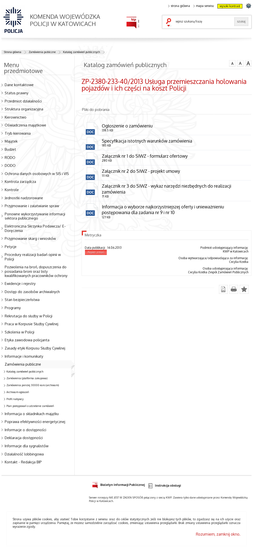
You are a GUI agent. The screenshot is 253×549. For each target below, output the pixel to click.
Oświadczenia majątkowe (25, 125)
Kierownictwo (15, 117)
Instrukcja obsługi (164, 485)
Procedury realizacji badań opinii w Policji (33, 256)
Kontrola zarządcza (20, 181)
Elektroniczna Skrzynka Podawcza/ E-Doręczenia (35, 228)
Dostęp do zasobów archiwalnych (32, 291)
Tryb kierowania (18, 133)
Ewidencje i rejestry (20, 283)
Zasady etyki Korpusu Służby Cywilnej (35, 348)
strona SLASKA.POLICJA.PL (248, 5)
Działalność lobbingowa (24, 454)
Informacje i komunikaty (24, 356)
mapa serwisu (203, 5)
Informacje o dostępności (25, 429)
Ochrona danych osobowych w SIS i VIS (37, 173)
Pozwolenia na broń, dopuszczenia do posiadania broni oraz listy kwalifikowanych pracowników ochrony (36, 271)
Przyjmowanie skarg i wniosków (30, 238)
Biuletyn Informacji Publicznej (118, 484)
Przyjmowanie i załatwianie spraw (32, 205)
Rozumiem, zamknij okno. (218, 534)
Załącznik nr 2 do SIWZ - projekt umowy (141, 171)
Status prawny (16, 93)
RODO (10, 157)
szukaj (169, 23)
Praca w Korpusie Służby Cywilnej (31, 324)
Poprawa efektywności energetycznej (35, 421)
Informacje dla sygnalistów (26, 446)
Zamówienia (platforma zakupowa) (27, 378)
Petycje (11, 246)
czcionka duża (248, 63)
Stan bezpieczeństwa (22, 299)
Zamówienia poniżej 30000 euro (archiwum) (32, 385)
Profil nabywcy (14, 399)
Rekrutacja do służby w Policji (28, 316)
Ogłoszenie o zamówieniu (127, 125)
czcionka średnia (240, 63)
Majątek (11, 141)
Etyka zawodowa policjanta (27, 340)
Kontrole (12, 189)
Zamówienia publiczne (42, 52)
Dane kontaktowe (19, 84)
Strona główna (12, 52)
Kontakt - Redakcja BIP (23, 462)
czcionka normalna (232, 63)
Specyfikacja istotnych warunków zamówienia (147, 141)
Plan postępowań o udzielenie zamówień (30, 406)
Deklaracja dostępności (24, 437)
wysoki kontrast (230, 6)
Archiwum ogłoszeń (17, 392)
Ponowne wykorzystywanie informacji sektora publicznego (35, 216)
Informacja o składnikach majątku (32, 413)
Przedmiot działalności (23, 101)
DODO (10, 165)
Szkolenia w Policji (19, 332)
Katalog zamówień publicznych (81, 52)
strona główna (179, 5)
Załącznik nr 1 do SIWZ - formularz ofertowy (145, 156)
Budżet (10, 149)
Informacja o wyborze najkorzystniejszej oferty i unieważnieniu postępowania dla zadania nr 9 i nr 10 (163, 209)
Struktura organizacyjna (24, 109)
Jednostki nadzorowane (24, 198)
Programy (13, 307)
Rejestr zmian (96, 252)
